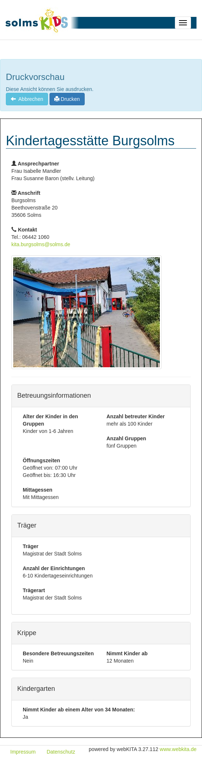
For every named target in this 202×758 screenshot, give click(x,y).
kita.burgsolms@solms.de (40, 244)
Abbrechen (27, 99)
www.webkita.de (178, 749)
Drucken (67, 99)
